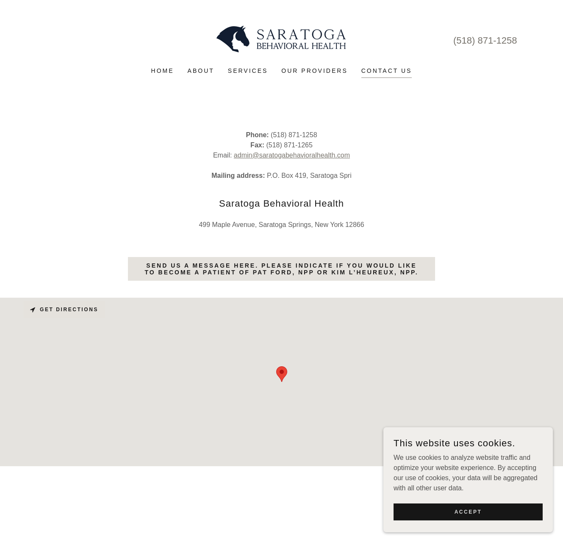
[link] (281, 39)
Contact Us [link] (386, 70)
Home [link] (162, 70)
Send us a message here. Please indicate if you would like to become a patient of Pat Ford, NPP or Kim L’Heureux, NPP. (281, 269)
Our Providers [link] (314, 70)
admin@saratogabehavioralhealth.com (292, 155)
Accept (468, 511)
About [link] (201, 70)
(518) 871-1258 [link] (485, 40)
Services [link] (248, 70)
